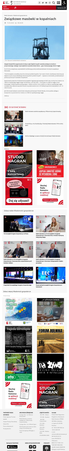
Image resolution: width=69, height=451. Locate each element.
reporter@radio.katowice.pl (19, 1)
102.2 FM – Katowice (42, 428)
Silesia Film (6, 424)
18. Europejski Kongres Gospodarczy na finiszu (16, 234)
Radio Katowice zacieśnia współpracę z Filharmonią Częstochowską (43, 111)
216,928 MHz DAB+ (44, 435)
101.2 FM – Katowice (42, 424)
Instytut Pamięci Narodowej (10, 421)
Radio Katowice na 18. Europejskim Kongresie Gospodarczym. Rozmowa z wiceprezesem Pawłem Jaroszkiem (49, 261)
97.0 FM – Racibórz (45, 417)
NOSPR (5, 419)
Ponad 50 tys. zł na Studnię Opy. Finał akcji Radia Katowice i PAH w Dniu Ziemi (44, 124)
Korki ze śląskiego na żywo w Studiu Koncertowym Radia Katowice (42, 136)
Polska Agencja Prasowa (9, 417)
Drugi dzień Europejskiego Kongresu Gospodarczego (17, 285)
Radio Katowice (8, 15)
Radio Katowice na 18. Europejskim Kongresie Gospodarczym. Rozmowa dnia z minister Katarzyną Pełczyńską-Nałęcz (50, 235)
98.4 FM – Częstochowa (43, 420)
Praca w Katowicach (8, 426)
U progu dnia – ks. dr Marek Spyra (27, 424)
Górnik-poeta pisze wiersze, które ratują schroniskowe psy (27, 427)
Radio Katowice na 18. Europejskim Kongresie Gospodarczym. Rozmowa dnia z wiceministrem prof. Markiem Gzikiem (18, 261)
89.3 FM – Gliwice (44, 414)
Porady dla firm (7, 428)
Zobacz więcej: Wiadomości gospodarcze (17, 291)
